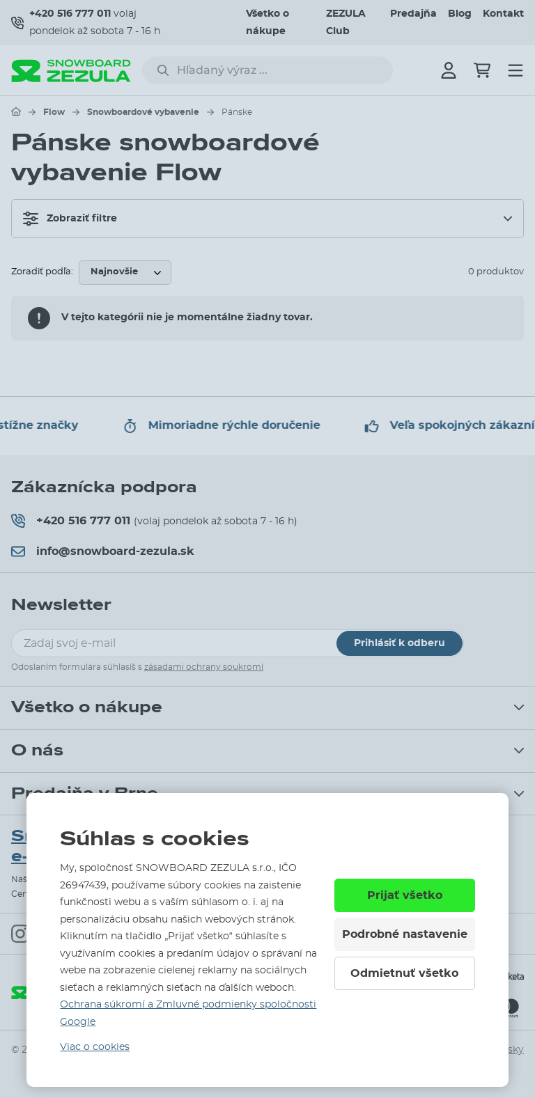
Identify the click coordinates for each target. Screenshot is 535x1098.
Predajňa (413, 14)
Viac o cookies (95, 1047)
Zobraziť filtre (70, 218)
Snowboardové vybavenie (143, 112)
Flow (54, 112)
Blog (460, 14)
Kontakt (503, 14)
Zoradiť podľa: (42, 271)
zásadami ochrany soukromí (203, 667)
